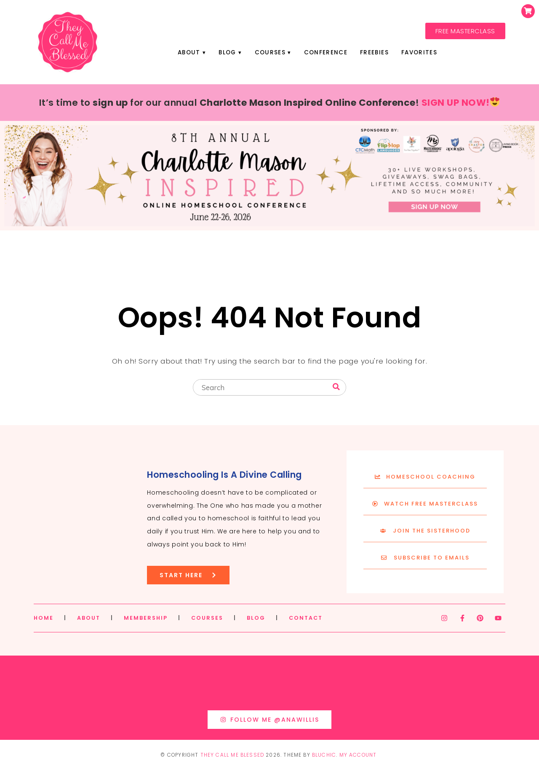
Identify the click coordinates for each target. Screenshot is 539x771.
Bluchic (324, 755)
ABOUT (88, 617)
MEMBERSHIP (146, 617)
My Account (358, 755)
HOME (43, 617)
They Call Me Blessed (232, 755)
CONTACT (306, 617)
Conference (325, 52)
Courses (270, 52)
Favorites (419, 52)
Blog (227, 52)
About (189, 52)
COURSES (207, 617)
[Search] (336, 387)
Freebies (374, 52)
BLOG (256, 617)
